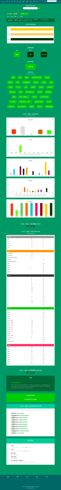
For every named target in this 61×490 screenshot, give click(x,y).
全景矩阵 (34, 2)
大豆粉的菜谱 (30, 395)
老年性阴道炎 (22, 106)
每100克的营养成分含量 (28, 19)
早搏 (20, 92)
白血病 (44, 82)
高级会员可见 (30, 226)
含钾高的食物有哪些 (20, 433)
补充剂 (9, 2)
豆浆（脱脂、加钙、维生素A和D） (17, 460)
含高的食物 (13, 413)
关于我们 (27, 478)
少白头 (18, 87)
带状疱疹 (48, 92)
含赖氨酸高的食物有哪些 (22, 424)
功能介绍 (45, 2)
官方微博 (37, 480)
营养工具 (12, 2)
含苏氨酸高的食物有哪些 (22, 422)
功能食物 (30, 66)
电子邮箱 (37, 478)
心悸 (51, 82)
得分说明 (31, 20)
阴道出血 (12, 92)
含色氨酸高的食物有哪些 (22, 419)
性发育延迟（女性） (25, 101)
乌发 (26, 87)
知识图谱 (37, 2)
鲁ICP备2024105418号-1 (30, 488)
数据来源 (18, 478)
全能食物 (17, 2)
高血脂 (36, 82)
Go (39, 8)
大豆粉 (12, 445)
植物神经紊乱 (39, 101)
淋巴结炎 (11, 106)
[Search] (52, 1)
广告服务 (27, 481)
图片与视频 (19, 20)
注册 (57, 2)
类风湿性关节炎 (36, 77)
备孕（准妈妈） (23, 97)
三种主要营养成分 (10, 19)
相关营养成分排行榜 (25, 20)
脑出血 (41, 87)
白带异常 (50, 87)
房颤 (14, 97)
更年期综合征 (30, 92)
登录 (59, 2)
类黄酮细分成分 (36, 19)
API (42, 1)
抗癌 (20, 77)
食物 (5, 2)
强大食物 (15, 2)
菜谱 (15, 20)
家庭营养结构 (23, 2)
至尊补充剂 (20, 2)
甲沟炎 (49, 101)
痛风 (18, 82)
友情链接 (47, 478)
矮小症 (40, 106)
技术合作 (27, 480)
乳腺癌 (47, 77)
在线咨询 (37, 481)
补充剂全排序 (27, 2)
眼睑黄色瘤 (49, 106)
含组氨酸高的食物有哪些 (22, 426)
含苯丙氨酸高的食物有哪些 (24, 415)
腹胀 (26, 77)
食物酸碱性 (16, 19)
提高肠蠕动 (26, 82)
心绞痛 (10, 87)
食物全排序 (31, 2)
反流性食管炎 (44, 97)
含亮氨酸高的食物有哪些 (22, 428)
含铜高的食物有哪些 (20, 413)
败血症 (32, 106)
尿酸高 (10, 82)
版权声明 (18, 480)
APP (41, 1)
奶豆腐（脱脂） (14, 456)
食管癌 (40, 92)
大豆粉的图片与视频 (30, 399)
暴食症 (34, 97)
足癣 (13, 77)
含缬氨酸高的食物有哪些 (22, 417)
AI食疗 (7, 2)
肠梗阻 (33, 87)
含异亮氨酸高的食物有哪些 (24, 430)
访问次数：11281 (24, 13)
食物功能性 (20, 19)
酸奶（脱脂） (13, 453)
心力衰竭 (12, 101)
